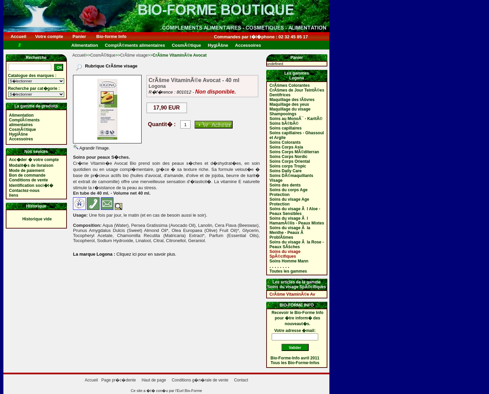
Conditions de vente (28, 180)
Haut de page (154, 380)
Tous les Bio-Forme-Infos (295, 362)
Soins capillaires (286, 128)
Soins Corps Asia (286, 147)
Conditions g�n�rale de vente (200, 380)
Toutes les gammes (288, 271)
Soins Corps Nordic (289, 156)
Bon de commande (27, 175)
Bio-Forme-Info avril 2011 (295, 358)
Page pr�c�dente (118, 380)
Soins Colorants (285, 142)
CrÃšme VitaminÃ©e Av (292, 294)
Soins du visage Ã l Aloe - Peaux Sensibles (295, 211)
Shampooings (283, 114)
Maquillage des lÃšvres (292, 99)
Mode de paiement (27, 170)
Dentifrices (280, 95)
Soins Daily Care (286, 171)
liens (13, 195)
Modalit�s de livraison (31, 165)
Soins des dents (285, 185)
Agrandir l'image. (94, 148)
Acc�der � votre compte (34, 159)
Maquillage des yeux (289, 104)
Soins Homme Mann (289, 261)
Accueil (19, 36)
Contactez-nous (24, 190)
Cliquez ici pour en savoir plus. (145, 254)
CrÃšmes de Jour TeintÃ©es (297, 90)
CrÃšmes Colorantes (290, 85)
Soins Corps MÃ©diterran (294, 152)
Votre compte (49, 36)
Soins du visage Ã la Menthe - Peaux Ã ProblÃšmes (290, 232)
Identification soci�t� (31, 185)
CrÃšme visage (134, 55)
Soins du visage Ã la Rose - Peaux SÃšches (297, 244)
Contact (241, 380)
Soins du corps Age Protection (289, 192)
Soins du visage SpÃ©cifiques (285, 254)
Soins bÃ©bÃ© (284, 123)
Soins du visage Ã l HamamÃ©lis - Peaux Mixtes (297, 220)
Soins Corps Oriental (290, 161)
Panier (79, 36)
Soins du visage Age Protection (289, 201)
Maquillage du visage (290, 109)
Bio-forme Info (111, 36)
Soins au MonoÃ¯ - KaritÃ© (296, 118)
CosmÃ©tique (102, 55)
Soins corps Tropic (288, 166)
